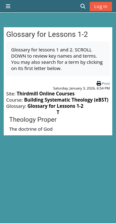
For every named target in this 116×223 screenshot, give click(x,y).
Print (106, 83)
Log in (100, 6)
